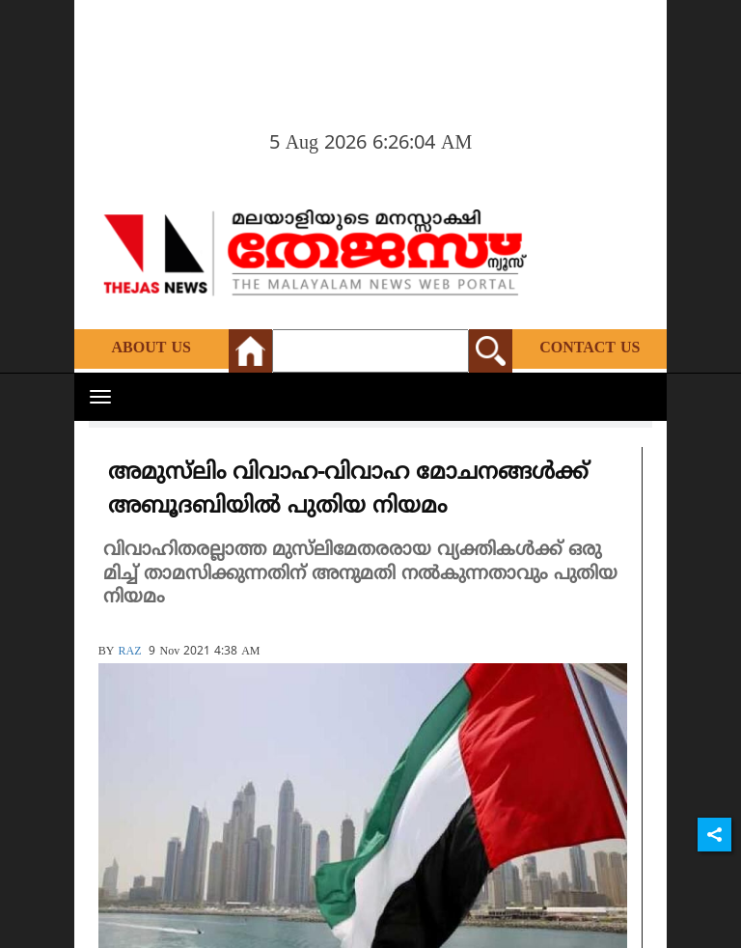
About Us (151, 348)
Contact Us (589, 348)
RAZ (129, 652)
